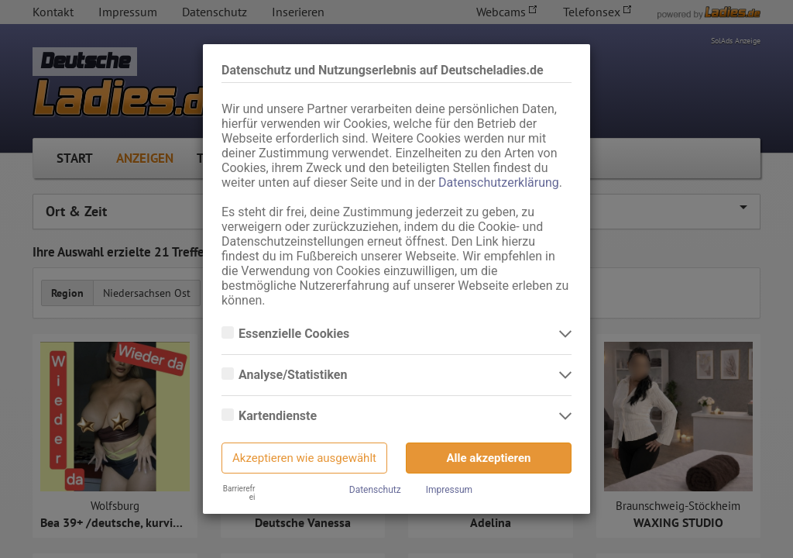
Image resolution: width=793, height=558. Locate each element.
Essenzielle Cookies (295, 334)
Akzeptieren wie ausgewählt (304, 458)
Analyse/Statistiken (294, 375)
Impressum (449, 489)
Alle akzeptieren (489, 458)
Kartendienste (279, 416)
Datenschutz (375, 489)
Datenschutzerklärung (498, 182)
